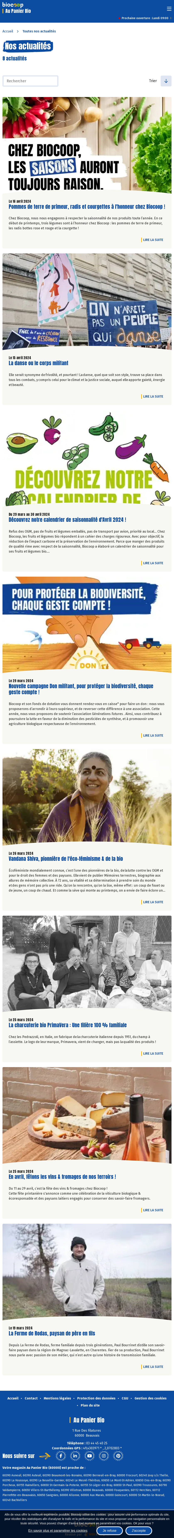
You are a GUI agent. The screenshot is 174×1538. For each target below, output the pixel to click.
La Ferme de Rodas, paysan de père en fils (52, 1333)
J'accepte (139, 1530)
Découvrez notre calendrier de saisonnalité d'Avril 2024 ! (67, 520)
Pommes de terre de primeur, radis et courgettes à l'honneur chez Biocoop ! (87, 207)
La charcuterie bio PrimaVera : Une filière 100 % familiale (68, 1025)
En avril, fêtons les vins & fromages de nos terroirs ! (62, 1177)
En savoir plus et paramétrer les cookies (57, 1530)
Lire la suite (154, 240)
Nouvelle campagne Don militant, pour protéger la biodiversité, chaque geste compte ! (81, 689)
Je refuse (109, 1530)
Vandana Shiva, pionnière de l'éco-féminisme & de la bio (66, 859)
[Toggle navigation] (169, 10)
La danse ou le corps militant (38, 363)
